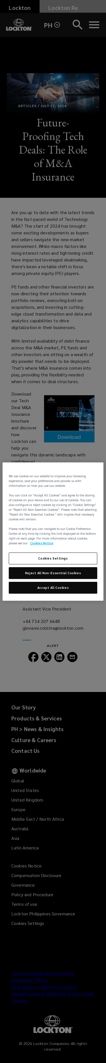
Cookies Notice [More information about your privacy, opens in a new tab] (41, 543)
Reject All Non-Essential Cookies (53, 573)
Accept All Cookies (53, 587)
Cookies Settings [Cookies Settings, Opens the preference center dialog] (53, 558)
